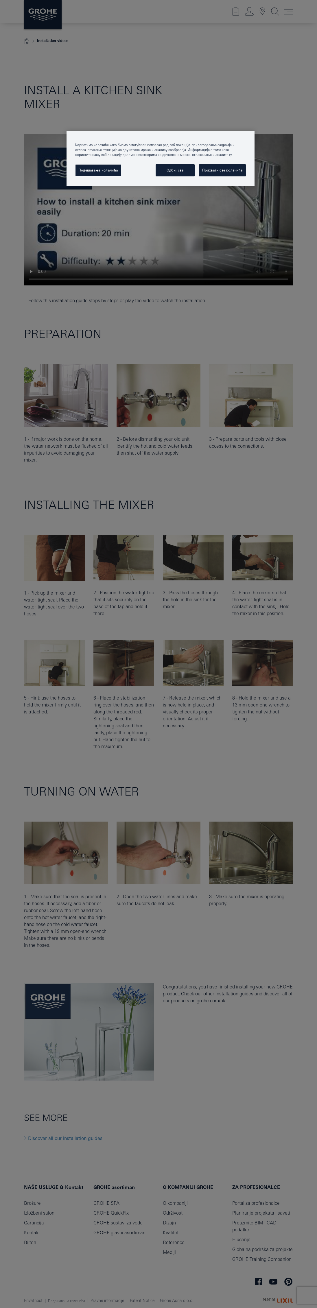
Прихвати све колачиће (222, 170)
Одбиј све (175, 170)
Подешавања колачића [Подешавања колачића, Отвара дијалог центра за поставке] (98, 170)
